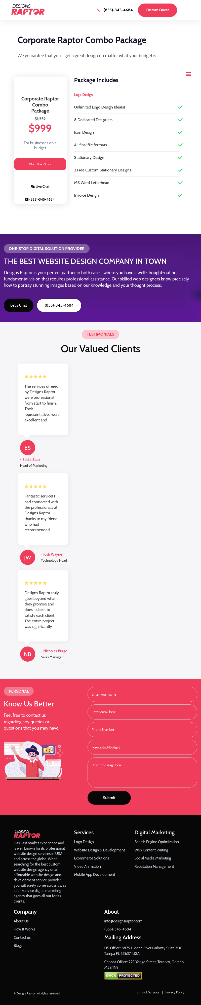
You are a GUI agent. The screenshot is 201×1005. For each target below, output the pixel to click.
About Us (21, 921)
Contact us (22, 937)
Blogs (18, 945)
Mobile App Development (94, 874)
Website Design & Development (99, 850)
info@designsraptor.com (123, 921)
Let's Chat (18, 305)
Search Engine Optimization (157, 842)
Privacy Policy (175, 992)
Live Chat (40, 186)
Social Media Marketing (153, 858)
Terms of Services (147, 992)
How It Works (24, 929)
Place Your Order (40, 164)
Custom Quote (157, 10)
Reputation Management (154, 866)
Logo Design (84, 842)
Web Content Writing (151, 850)
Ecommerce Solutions (91, 858)
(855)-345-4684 (115, 10)
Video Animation (87, 866)
